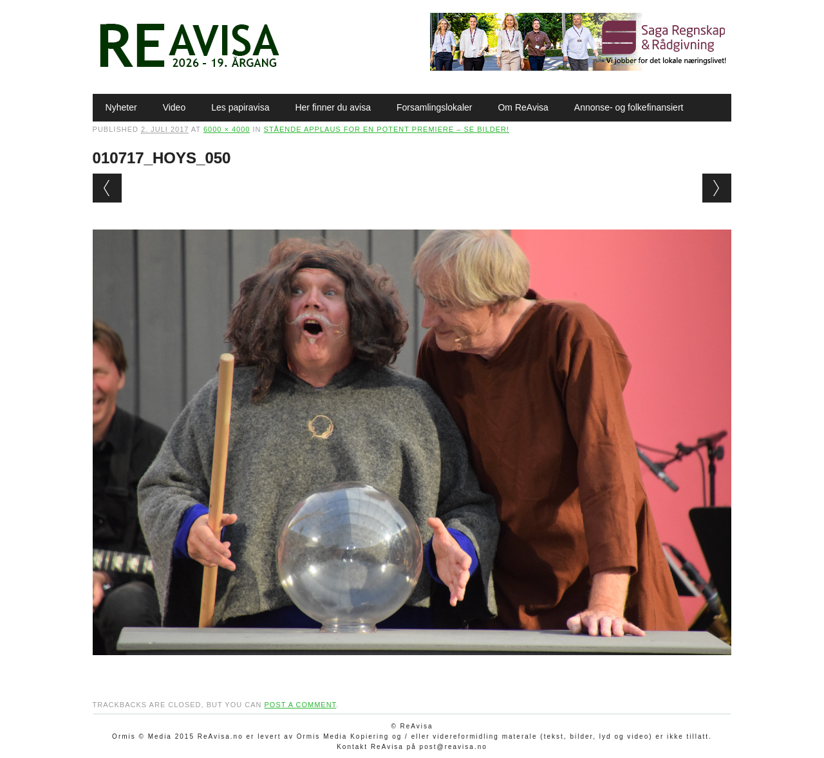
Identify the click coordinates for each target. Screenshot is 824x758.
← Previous (107, 188)
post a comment (300, 704)
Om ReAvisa (523, 107)
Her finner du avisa (333, 107)
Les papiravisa (240, 107)
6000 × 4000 (226, 129)
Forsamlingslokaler (434, 107)
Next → (716, 188)
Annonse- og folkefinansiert (629, 107)
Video (174, 107)
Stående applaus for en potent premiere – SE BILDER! (387, 129)
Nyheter (121, 107)
